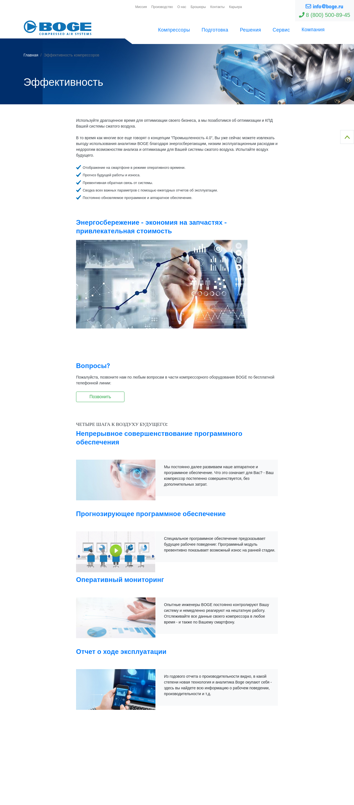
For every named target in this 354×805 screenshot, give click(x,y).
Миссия (141, 7)
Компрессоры (174, 30)
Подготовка (215, 30)
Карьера (235, 7)
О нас (181, 7)
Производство (162, 7)
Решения (250, 30)
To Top (347, 137)
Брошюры (198, 7)
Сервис (281, 30)
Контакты (217, 7)
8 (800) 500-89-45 (324, 15)
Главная (31, 55)
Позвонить (100, 396)
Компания (313, 29)
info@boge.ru (324, 6)
